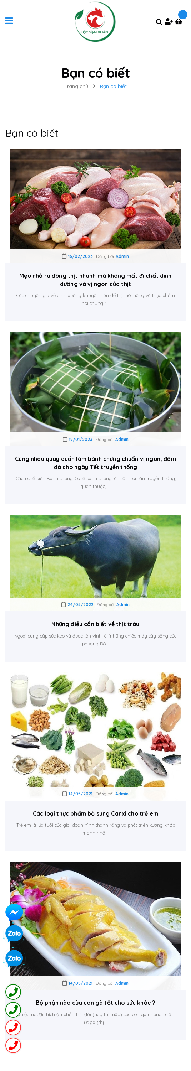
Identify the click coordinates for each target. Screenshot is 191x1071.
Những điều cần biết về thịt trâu (95, 624)
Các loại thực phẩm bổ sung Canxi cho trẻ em (95, 813)
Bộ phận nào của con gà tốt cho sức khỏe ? (96, 1002)
